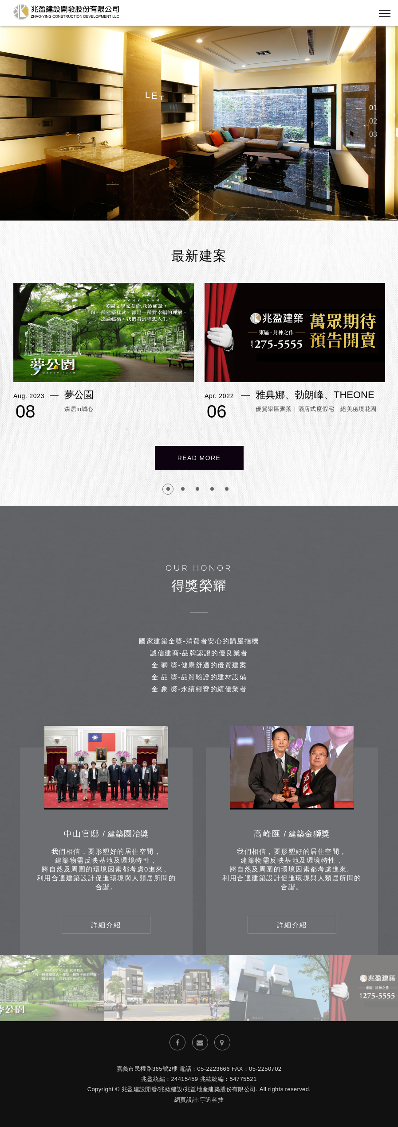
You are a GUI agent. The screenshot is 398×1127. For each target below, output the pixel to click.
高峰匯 (292, 833)
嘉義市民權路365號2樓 (147, 1068)
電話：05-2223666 (204, 1068)
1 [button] (167, 489)
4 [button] (211, 489)
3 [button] (197, 489)
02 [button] (373, 121)
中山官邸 (106, 833)
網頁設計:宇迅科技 (199, 1099)
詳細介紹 (106, 925)
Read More (199, 457)
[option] (199, 121)
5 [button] (226, 489)
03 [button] (373, 134)
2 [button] (182, 489)
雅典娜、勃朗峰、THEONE (315, 395)
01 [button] (373, 108)
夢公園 (79, 395)
